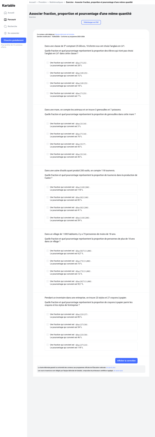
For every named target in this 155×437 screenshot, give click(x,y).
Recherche (10, 26)
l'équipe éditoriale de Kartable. (64, 34)
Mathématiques (56, 2)
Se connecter (11, 33)
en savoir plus (110, 367)
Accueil (9, 12)
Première (43, 2)
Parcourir (10, 19)
